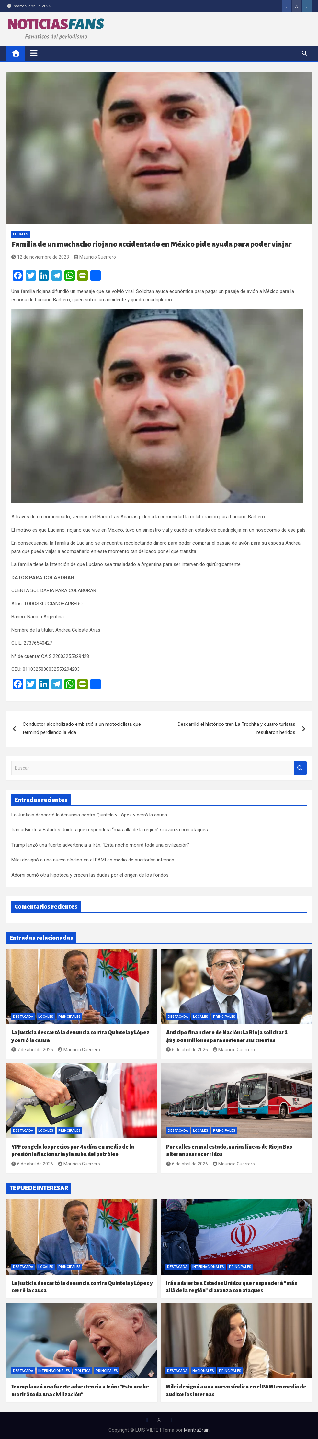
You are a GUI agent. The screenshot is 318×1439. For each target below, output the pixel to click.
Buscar (300, 768)
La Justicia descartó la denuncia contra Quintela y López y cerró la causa (89, 815)
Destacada (23, 1017)
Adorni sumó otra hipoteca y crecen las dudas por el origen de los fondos (90, 875)
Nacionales (203, 1371)
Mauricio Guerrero (95, 257)
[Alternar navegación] (33, 53)
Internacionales (208, 1267)
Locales (20, 234)
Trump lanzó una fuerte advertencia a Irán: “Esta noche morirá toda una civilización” (100, 845)
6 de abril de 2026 (187, 1049)
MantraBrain (197, 1430)
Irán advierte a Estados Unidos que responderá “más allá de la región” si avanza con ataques (109, 830)
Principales (69, 1017)
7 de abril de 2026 (32, 1049)
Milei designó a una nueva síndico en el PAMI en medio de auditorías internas (92, 860)
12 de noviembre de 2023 (40, 257)
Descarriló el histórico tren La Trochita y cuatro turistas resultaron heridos (236, 728)
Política (83, 1371)
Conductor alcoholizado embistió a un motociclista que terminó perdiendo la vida (82, 728)
